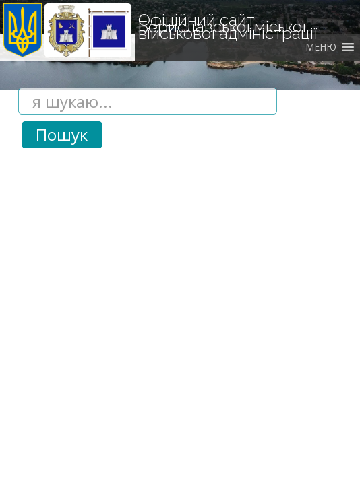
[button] (320, 47)
